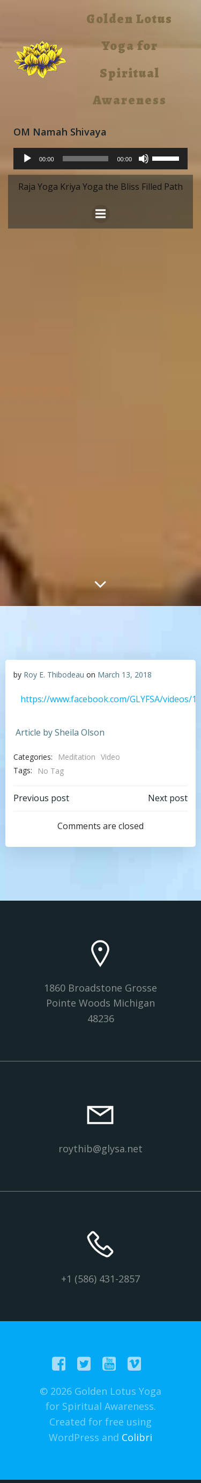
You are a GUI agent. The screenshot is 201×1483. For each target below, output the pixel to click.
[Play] (27, 158)
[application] (100, 158)
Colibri (137, 1437)
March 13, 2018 (125, 674)
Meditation (76, 757)
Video (110, 757)
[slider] (86, 158)
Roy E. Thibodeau (54, 674)
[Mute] (143, 158)
